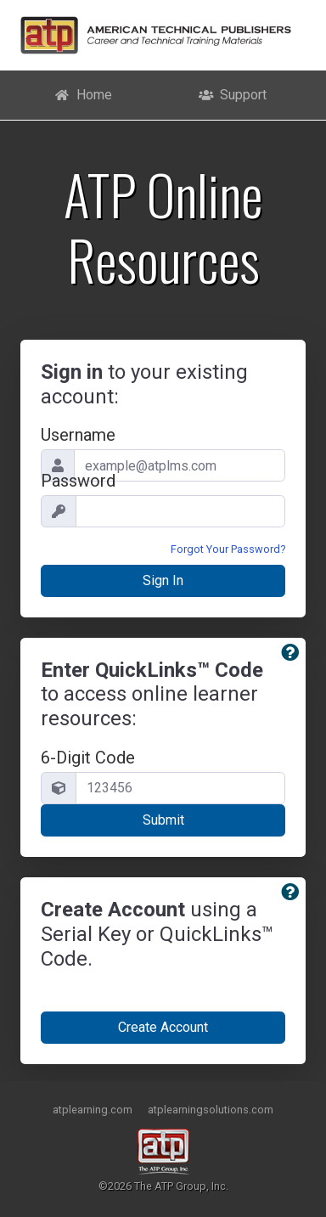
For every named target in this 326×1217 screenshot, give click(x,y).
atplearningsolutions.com (210, 1109)
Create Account (163, 1027)
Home (83, 95)
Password (78, 480)
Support (233, 95)
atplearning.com (92, 1109)
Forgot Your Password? (228, 549)
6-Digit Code (88, 757)
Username (78, 435)
